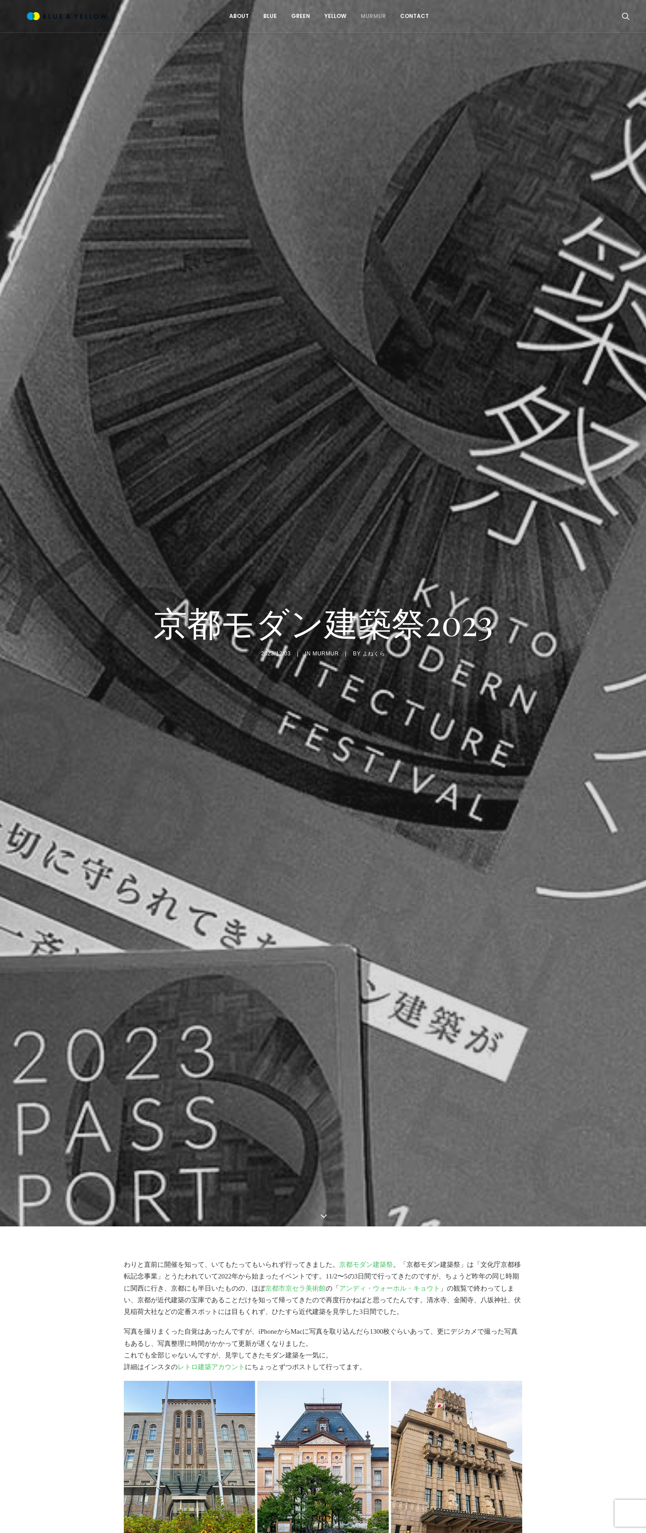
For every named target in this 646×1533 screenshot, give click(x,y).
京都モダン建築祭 (366, 1238)
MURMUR (367, 16)
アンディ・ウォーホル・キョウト (389, 1261)
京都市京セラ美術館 (295, 1261)
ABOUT (233, 16)
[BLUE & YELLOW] (56, 16)
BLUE (264, 16)
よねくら (373, 640)
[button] (626, 16)
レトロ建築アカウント (211, 1340)
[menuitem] (233, 16)
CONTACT (408, 16)
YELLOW (329, 16)
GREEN (294, 16)
